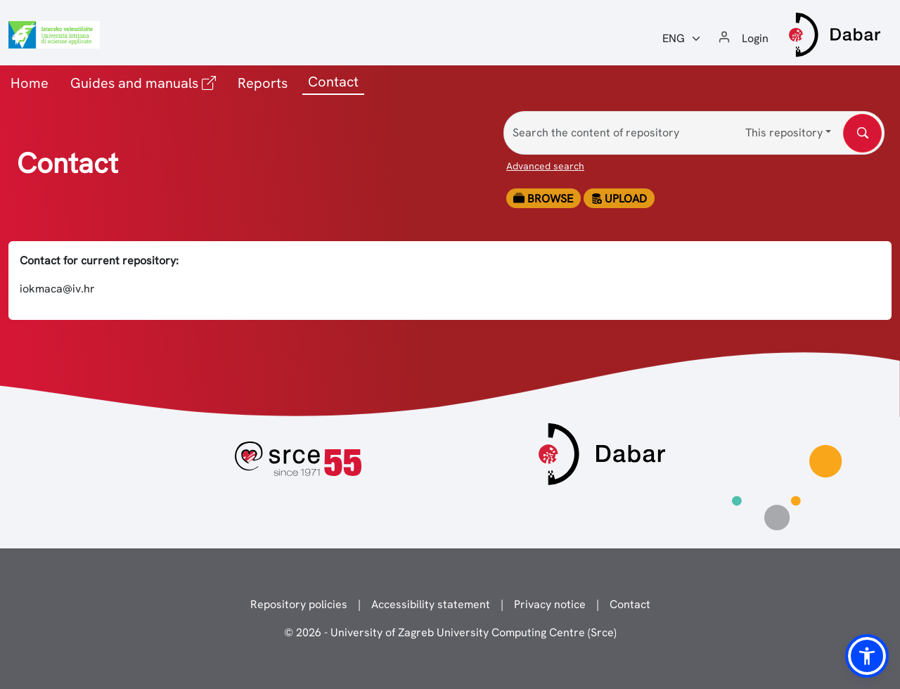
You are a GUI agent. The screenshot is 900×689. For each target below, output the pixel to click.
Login (755, 38)
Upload (619, 198)
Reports (263, 83)
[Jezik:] (682, 38)
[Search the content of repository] (694, 133)
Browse (543, 198)
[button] (867, 656)
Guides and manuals (145, 82)
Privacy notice (550, 604)
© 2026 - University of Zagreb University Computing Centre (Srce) (450, 632)
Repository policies (298, 604)
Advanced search (545, 166)
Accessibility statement (430, 604)
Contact (630, 604)
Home (30, 83)
